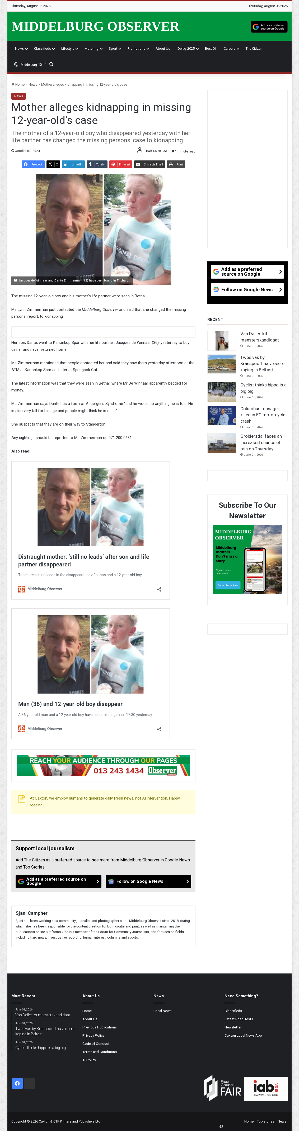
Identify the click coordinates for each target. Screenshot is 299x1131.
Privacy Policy (93, 1035)
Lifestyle (67, 48)
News (19, 48)
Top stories (265, 1121)
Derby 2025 (186, 48)
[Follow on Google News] (148, 881)
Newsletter (233, 1027)
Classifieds (42, 48)
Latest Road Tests (239, 1019)
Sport (113, 48)
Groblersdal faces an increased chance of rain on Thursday (261, 442)
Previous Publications (99, 1027)
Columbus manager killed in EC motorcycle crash (262, 415)
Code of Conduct (95, 1043)
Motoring (92, 48)
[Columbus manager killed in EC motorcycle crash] (221, 416)
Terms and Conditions (99, 1052)
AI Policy (89, 1060)
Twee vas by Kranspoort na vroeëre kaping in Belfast (262, 364)
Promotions (136, 48)
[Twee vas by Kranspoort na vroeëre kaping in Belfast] (221, 364)
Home (18, 84)
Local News (162, 1011)
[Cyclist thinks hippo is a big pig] (221, 392)
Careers (229, 48)
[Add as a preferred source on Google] (269, 26)
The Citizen (254, 48)
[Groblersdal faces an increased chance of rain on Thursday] (221, 443)
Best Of (210, 48)
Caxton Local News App (243, 1035)
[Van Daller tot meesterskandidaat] (221, 341)
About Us (163, 48)
